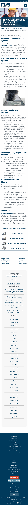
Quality (18, 283)
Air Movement (11, 283)
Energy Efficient (10, 280)
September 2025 (14, 329)
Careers (14, 462)
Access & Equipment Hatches (14, 446)
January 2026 (14, 322)
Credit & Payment (14, 471)
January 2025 (14, 351)
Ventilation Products (14, 451)
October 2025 (14, 325)
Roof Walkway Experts (14, 440)
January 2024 (14, 365)
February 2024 (14, 361)
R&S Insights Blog (17, 28)
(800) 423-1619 (23, 1)
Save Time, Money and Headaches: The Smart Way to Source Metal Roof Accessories (14, 291)
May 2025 (14, 338)
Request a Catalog (14, 481)
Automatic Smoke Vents (14, 448)
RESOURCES (14, 465)
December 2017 (14, 404)
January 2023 (14, 391)
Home (2, 28)
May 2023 (14, 377)
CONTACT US (14, 494)
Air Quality (18, 280)
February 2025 (14, 348)
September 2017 (14, 413)
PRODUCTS (14, 436)
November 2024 (14, 355)
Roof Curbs (14, 442)
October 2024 (14, 358)
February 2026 (14, 319)
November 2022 (14, 397)
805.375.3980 (12, 490)
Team (14, 460)
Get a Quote (14, 477)
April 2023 (14, 381)
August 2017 (14, 417)
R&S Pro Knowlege (16, 276)
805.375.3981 (13, 491)
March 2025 (14, 345)
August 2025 (14, 332)
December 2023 (14, 368)
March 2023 (14, 384)
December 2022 (14, 394)
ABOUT (14, 456)
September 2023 (14, 374)
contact (14, 483)
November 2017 (14, 407)
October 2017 (14, 410)
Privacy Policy (18, 499)
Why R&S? (14, 458)
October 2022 (14, 400)
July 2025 (14, 335)
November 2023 (14, 371)
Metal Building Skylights (14, 444)
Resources (8, 28)
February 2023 (14, 387)
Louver (8, 276)
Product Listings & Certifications (14, 469)
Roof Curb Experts (14, 438)
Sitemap (14, 473)
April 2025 (14, 342)
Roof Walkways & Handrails (14, 453)
